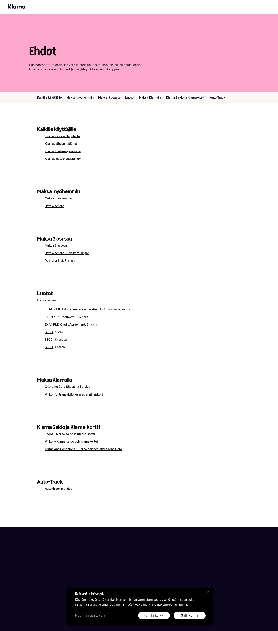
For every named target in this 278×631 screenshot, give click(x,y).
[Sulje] (208, 592)
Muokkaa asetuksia (90, 615)
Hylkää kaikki (153, 615)
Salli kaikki (189, 615)
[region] (140, 606)
